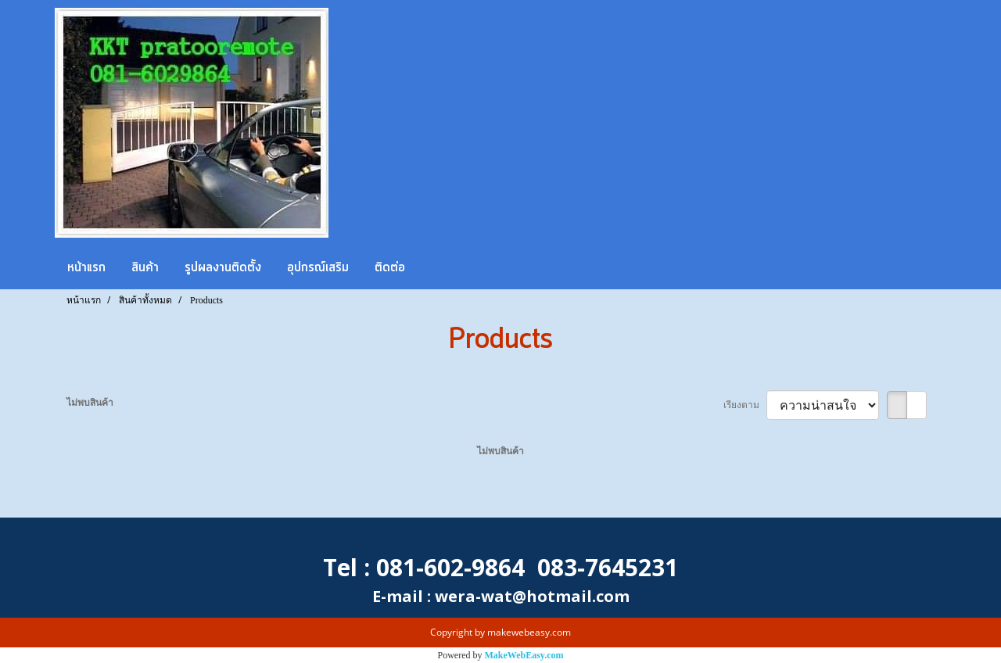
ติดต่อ (390, 267)
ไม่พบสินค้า (89, 402)
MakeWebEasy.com (524, 655)
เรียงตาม (744, 404)
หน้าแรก (86, 267)
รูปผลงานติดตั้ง (223, 267)
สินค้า (145, 267)
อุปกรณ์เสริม (318, 267)
